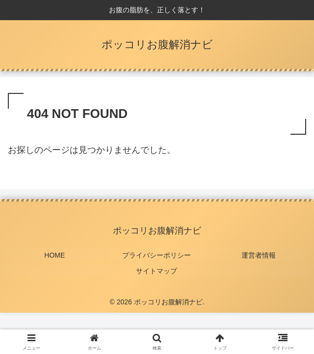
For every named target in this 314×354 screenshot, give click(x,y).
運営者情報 (259, 254)
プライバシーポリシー (157, 254)
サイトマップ (157, 269)
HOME (55, 254)
